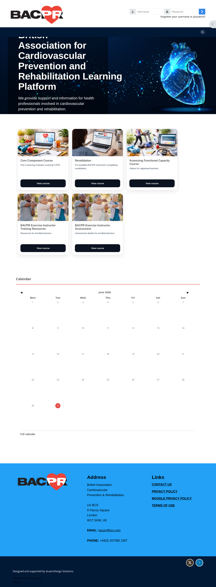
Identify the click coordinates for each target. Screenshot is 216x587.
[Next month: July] (169, 293)
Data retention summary (27, 578)
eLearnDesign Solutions (59, 571)
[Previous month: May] (46, 293)
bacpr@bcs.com (109, 530)
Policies (17, 582)
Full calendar (27, 435)
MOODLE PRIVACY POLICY (172, 498)
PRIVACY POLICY (164, 491)
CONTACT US (162, 484)
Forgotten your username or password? (183, 17)
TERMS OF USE (163, 505)
